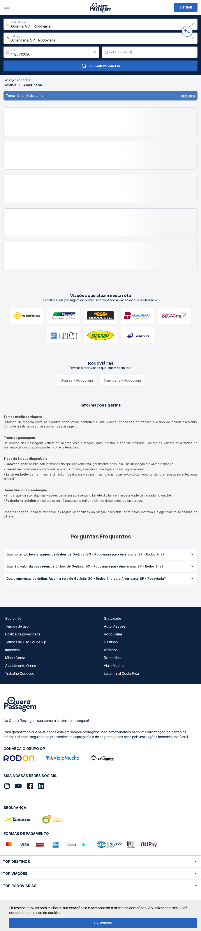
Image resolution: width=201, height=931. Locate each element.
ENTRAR (186, 7)
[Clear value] (94, 52)
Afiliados (111, 650)
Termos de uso (17, 626)
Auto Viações (114, 626)
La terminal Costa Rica (121, 673)
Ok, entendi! (103, 923)
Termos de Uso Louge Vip (25, 642)
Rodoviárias (113, 634)
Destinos (111, 642)
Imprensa (12, 650)
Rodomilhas (113, 658)
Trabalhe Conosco (19, 673)
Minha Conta (15, 658)
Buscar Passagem (100, 66)
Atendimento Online (20, 665)
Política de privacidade (23, 634)
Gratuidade (112, 618)
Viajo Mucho (114, 665)
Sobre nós (13, 618)
